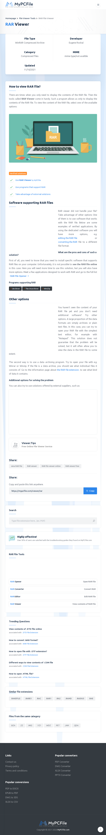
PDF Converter (62, 762)
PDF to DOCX (11, 788)
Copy (90, 491)
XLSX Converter (63, 770)
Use (28, 180)
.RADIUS (80, 698)
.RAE (91, 698)
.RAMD (68, 698)
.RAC (39, 698)
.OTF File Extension (30, 655)
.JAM (67, 725)
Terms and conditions (16, 770)
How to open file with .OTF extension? (28, 651)
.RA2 (58, 698)
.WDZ (48, 725)
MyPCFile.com (63, 830)
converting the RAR (67, 242)
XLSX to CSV (11, 802)
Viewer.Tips (29, 443)
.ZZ (21, 725)
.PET (58, 725)
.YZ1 (39, 725)
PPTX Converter (63, 775)
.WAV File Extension (30, 644)
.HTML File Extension (30, 677)
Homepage (10, 18)
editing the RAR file (67, 238)
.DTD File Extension (30, 632)
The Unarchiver (31, 289)
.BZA (13, 725)
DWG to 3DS (11, 797)
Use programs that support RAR (30, 187)
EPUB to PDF (11, 793)
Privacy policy (12, 766)
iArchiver (15, 289)
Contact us (10, 762)
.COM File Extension (30, 666)
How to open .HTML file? (21, 674)
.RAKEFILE (15, 698)
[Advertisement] (32, 229)
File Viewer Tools (27, 18)
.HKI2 (30, 725)
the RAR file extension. (68, 370)
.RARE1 (28, 698)
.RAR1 (48, 698)
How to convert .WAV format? (23, 640)
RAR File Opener (19, 276)
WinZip (46, 289)
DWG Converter (63, 766)
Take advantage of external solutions (33, 194)
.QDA (76, 725)
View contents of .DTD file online (25, 629)
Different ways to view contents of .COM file (31, 662)
